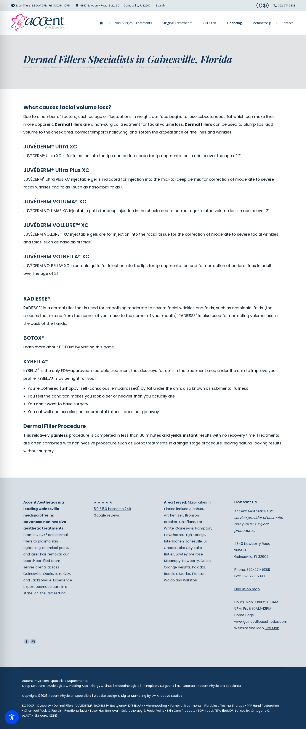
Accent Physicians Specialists (219, 686)
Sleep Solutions (33, 686)
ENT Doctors (186, 686)
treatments (151, 443)
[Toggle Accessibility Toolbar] (11, 717)
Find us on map (247, 589)
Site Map (272, 628)
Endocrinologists (127, 686)
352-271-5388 (286, 5)
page (109, 347)
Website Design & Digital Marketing (120, 696)
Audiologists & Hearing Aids (67, 686)
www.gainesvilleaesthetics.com (260, 621)
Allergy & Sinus (101, 686)
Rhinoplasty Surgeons (158, 686)
